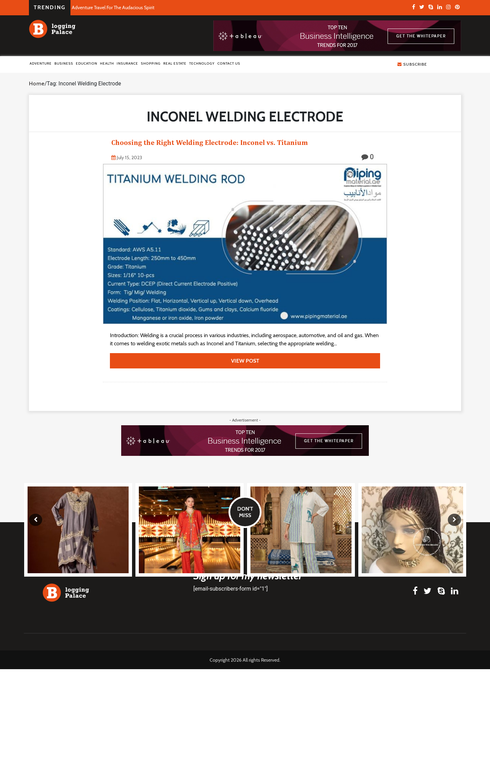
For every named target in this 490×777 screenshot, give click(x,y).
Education (86, 63)
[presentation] (35, 520)
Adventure (41, 63)
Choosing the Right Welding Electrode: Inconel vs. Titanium (209, 142)
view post (245, 361)
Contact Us (228, 63)
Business (63, 63)
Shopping (151, 63)
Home (37, 83)
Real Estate (174, 63)
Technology (202, 63)
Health (107, 63)
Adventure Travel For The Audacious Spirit (113, 7)
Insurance (127, 63)
